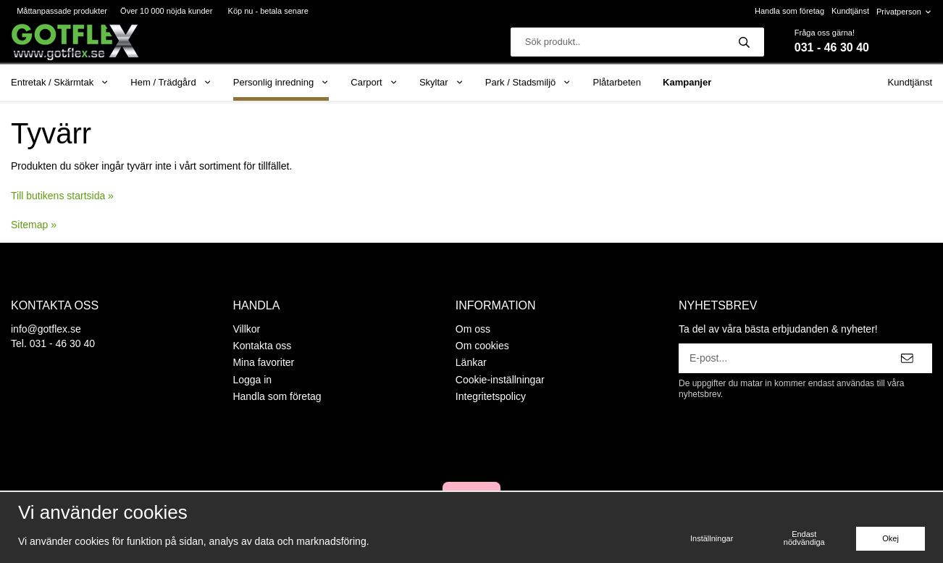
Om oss (473, 329)
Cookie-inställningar (500, 379)
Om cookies (482, 345)
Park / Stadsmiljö (528, 82)
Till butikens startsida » (62, 195)
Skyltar (441, 82)
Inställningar (711, 538)
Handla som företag (789, 11)
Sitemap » (33, 224)
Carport (374, 82)
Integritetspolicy (491, 396)
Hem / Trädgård (170, 82)
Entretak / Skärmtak (60, 82)
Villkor (246, 329)
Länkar (471, 362)
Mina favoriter (263, 362)
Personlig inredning (281, 82)
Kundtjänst (850, 11)
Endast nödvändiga (804, 538)
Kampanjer (687, 82)
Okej (890, 538)
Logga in (252, 379)
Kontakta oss (261, 345)
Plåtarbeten (617, 82)
